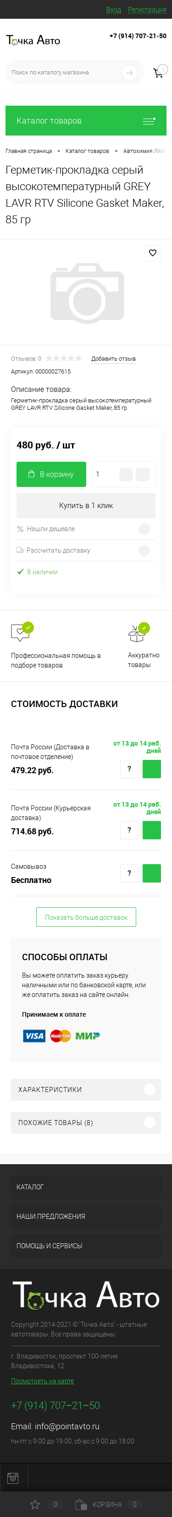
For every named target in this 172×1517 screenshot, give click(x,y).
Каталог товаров (86, 121)
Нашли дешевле (46, 529)
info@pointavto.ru (67, 1426)
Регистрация (147, 9)
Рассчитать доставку (53, 550)
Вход (113, 9)
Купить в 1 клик (86, 505)
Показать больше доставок (86, 917)
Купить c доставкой (152, 769)
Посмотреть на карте (42, 1381)
